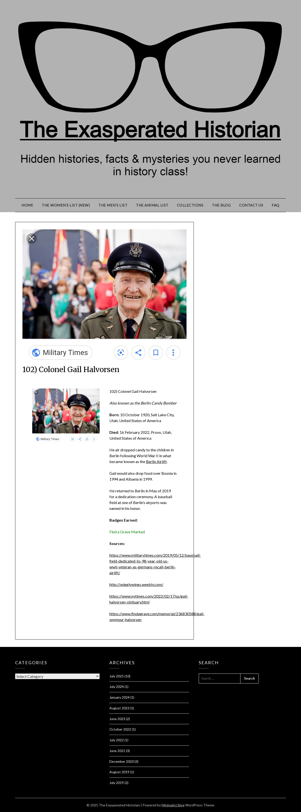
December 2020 (121, 761)
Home (27, 205)
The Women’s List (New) (66, 205)
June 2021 (117, 751)
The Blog (221, 205)
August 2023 (119, 708)
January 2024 (119, 697)
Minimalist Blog (173, 805)
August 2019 (119, 772)
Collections (190, 205)
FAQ (276, 205)
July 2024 (116, 686)
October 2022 (120, 729)
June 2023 (117, 719)
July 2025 (116, 676)
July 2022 (116, 740)
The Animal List (152, 205)
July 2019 (116, 783)
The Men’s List (112, 205)
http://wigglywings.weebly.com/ (136, 584)
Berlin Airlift (156, 461)
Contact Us (251, 205)
